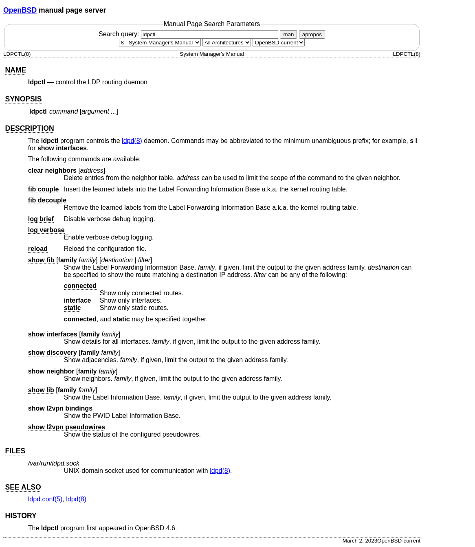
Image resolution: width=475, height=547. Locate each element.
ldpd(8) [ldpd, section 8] (132, 140)
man (288, 34)
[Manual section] (160, 42)
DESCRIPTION (29, 128)
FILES (15, 451)
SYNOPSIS (23, 99)
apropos (312, 34)
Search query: (189, 34)
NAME (15, 70)
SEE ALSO (23, 487)
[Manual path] (279, 42)
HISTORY (20, 516)
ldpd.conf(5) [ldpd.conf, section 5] (45, 499)
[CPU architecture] (226, 42)
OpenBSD (20, 10)
